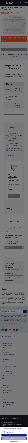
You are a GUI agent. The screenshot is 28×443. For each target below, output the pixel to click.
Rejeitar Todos (14, 438)
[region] (14, 434)
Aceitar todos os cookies (14, 435)
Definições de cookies (14, 441)
